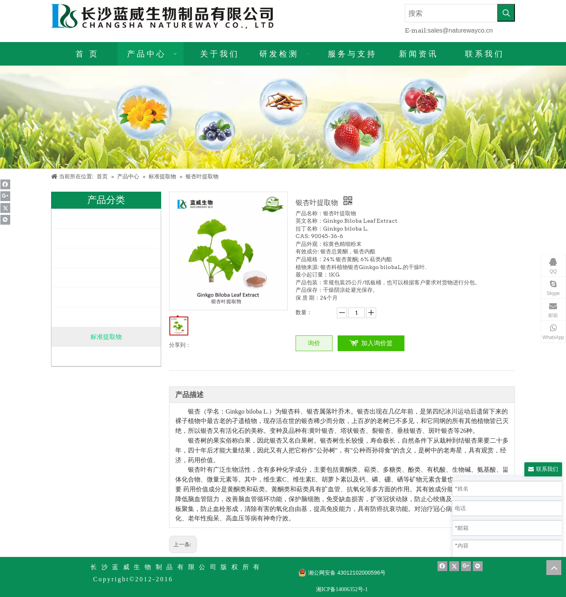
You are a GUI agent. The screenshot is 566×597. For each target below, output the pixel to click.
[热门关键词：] (506, 13)
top (553, 567)
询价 (314, 343)
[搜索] (451, 13)
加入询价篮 (377, 343)
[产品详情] (283, 117)
